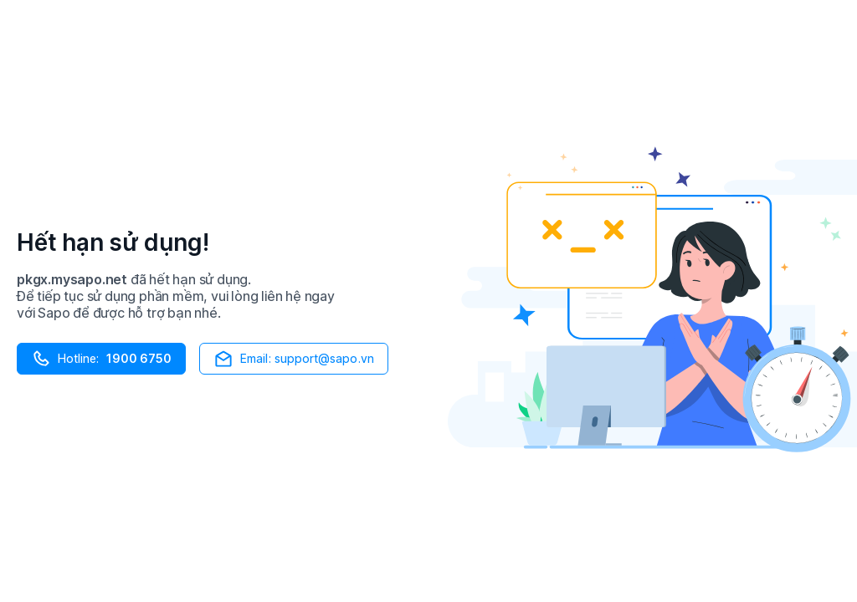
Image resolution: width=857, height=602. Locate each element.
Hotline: (101, 359)
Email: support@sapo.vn (293, 359)
